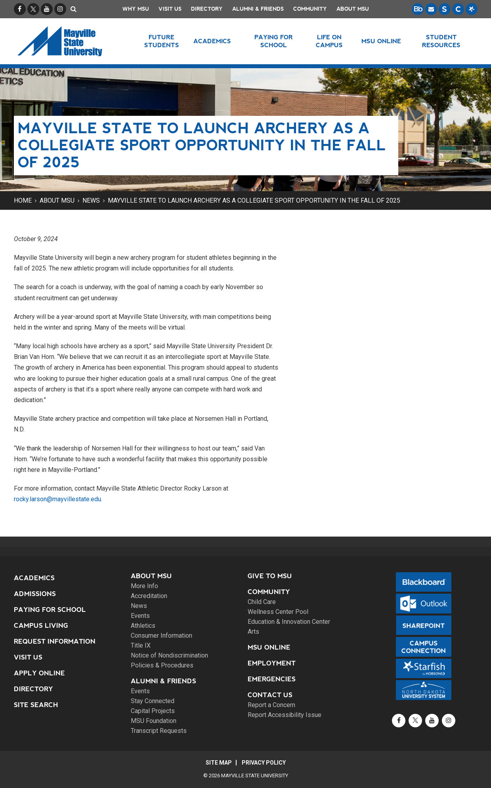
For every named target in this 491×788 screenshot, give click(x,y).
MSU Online (269, 647)
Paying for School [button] (273, 41)
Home (23, 200)
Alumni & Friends (258, 9)
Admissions (35, 594)
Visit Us (170, 9)
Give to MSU (270, 576)
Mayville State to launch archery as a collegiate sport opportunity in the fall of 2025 (254, 200)
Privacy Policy (264, 762)
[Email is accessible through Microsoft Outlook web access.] (431, 9)
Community (310, 9)
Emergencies (272, 679)
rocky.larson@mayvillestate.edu (57, 499)
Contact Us (270, 695)
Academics (34, 578)
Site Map (219, 762)
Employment (272, 663)
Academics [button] (212, 41)
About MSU (352, 9)
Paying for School (50, 610)
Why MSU (135, 9)
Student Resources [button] (441, 41)
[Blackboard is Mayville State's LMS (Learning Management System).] (418, 9)
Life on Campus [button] (329, 41)
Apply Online (39, 673)
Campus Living (41, 625)
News (91, 200)
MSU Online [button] (381, 41)
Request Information (55, 641)
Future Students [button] (161, 41)
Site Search (36, 705)
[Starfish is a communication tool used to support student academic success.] (472, 9)
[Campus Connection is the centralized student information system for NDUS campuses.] (458, 9)
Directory (207, 9)
